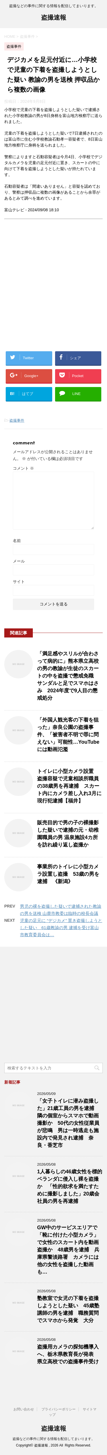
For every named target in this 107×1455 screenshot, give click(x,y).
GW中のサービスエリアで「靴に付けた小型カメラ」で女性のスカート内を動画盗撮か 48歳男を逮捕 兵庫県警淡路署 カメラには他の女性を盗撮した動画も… (68, 1250)
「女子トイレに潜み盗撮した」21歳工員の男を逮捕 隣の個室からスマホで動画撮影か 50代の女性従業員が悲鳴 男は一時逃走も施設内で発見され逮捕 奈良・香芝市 (68, 1123)
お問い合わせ (23, 1409)
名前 (17, 540)
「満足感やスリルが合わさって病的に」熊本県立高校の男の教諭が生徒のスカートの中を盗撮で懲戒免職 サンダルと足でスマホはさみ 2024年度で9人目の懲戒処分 (68, 676)
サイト (19, 581)
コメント (23, 468)
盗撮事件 (16, 420)
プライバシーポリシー (58, 1409)
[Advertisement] (53, 290)
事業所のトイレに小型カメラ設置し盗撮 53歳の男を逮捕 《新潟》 (68, 874)
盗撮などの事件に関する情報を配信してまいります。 (54, 1439)
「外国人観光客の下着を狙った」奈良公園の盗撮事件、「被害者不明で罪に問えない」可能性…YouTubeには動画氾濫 (68, 734)
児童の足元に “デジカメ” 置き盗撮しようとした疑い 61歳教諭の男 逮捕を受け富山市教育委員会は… (61, 927)
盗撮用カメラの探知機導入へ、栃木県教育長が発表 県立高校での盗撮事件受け (68, 1354)
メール (19, 561)
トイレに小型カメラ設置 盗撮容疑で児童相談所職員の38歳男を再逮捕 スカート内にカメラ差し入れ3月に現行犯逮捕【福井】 (69, 786)
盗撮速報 (53, 18)
